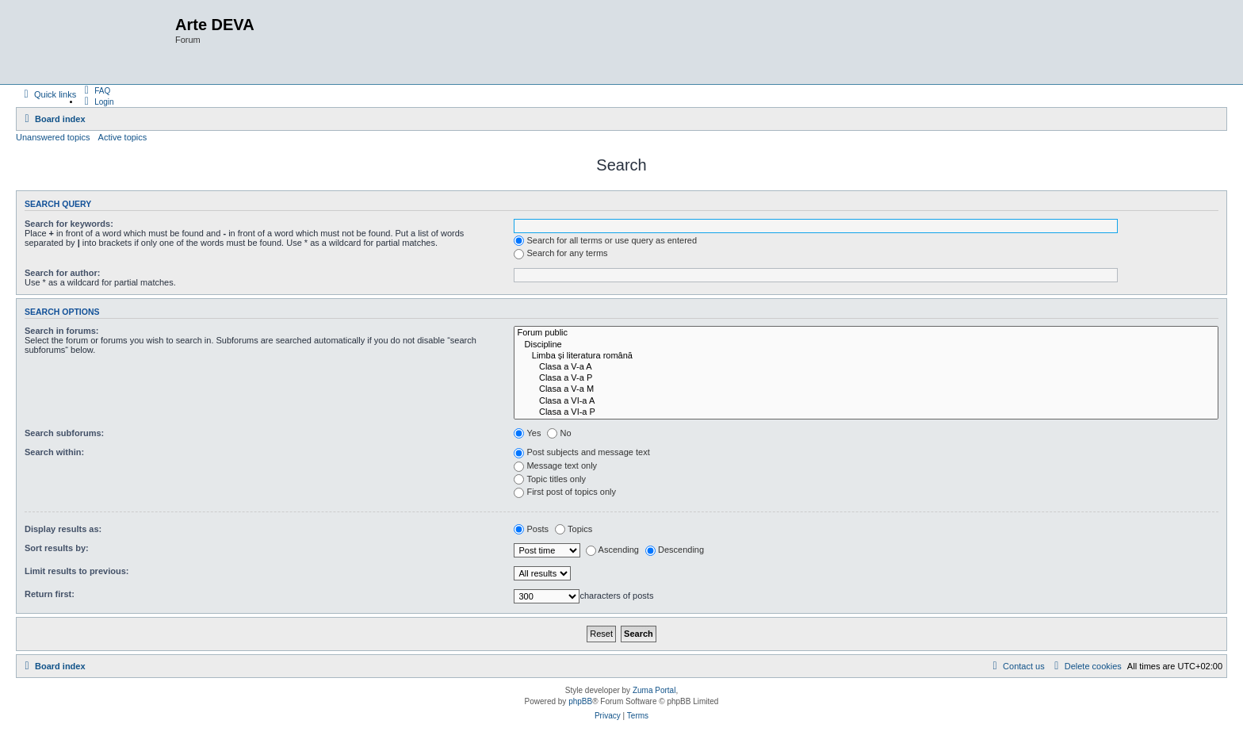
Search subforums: (64, 433)
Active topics (122, 137)
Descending (674, 549)
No (559, 433)
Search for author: (62, 273)
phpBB (580, 701)
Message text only (555, 465)
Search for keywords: (69, 223)
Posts (531, 529)
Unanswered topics (53, 137)
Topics (573, 529)
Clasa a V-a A (866, 367)
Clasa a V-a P (866, 378)
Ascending (612, 549)
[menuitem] (95, 90)
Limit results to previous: (76, 571)
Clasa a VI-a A (866, 401)
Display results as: (63, 529)
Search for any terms (560, 253)
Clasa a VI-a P (866, 412)
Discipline (866, 345)
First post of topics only (565, 491)
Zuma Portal (654, 690)
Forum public (866, 333)
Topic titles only (550, 479)
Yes (527, 433)
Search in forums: (62, 330)
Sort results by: (57, 548)
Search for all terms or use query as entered (605, 240)
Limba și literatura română (866, 356)
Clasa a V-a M (866, 389)
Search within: (54, 452)
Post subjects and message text (581, 452)
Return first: (50, 594)
